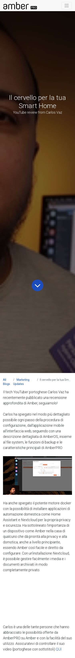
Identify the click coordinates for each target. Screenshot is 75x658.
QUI (59, 649)
